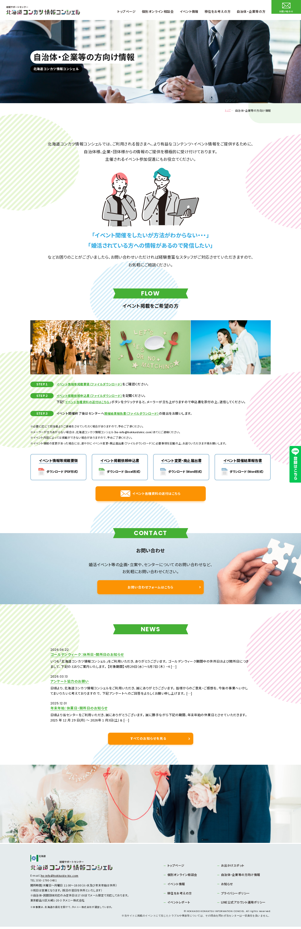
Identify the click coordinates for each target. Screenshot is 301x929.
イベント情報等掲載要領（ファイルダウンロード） (92, 384)
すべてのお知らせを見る (148, 741)
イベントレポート (177, 904)
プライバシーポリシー (234, 895)
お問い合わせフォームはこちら (150, 601)
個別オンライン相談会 (180, 877)
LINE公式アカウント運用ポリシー (241, 904)
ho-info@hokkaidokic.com (134, 432)
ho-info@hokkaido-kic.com (60, 878)
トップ (225, 110)
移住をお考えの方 (178, 895)
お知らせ (226, 886)
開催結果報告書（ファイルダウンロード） (133, 413)
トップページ (175, 868)
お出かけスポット (231, 868)
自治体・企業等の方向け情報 (239, 877)
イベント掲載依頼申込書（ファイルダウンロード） (92, 395)
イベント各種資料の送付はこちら (89, 401)
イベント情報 (175, 886)
